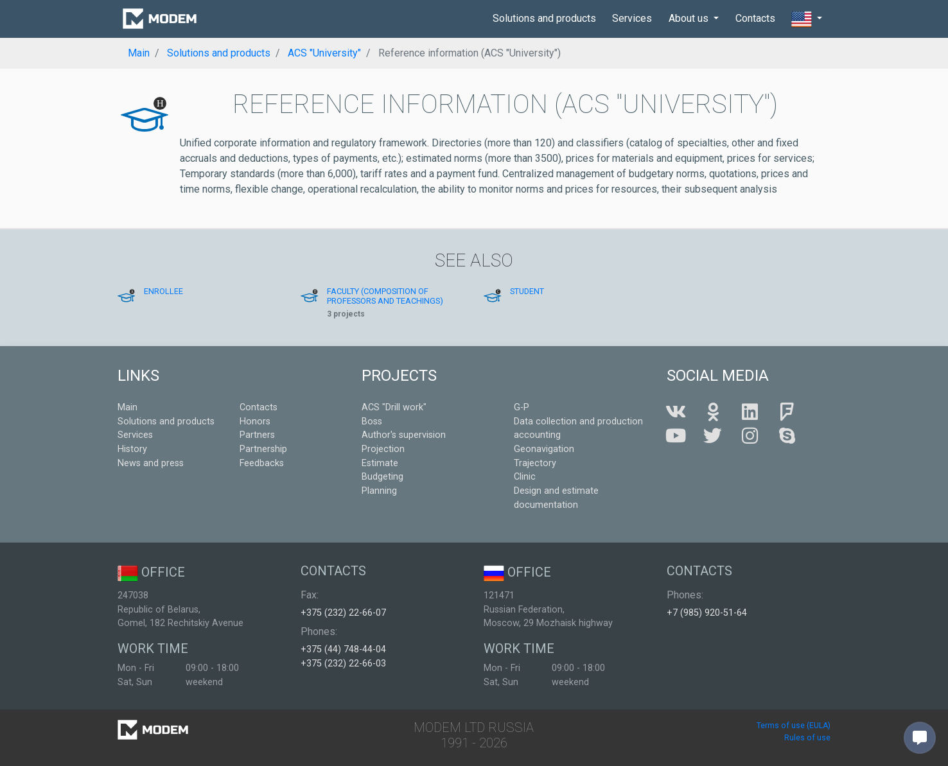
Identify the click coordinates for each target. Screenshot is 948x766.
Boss (372, 421)
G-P (521, 407)
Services (632, 18)
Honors (255, 421)
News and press (151, 463)
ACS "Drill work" (394, 407)
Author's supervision (404, 435)
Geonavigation (544, 449)
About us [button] (690, 18)
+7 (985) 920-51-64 (707, 612)
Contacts (755, 18)
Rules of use (807, 737)
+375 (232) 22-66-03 (343, 663)
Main (127, 407)
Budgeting (382, 476)
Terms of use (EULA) (793, 725)
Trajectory (535, 463)
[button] (806, 19)
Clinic (525, 476)
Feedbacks (262, 463)
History (132, 449)
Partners (257, 435)
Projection (383, 449)
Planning (379, 490)
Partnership (263, 449)
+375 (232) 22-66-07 (343, 612)
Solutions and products (544, 18)
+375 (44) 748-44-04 (343, 649)
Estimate (380, 463)
